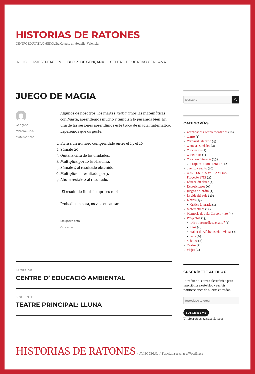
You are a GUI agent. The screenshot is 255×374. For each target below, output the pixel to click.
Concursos (194, 155)
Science (192, 241)
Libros (191, 200)
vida (193, 236)
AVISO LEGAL (148, 353)
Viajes (191, 250)
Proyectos (193, 218)
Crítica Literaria (200, 205)
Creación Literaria (199, 159)
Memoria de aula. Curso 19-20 (207, 214)
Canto (191, 137)
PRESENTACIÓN (47, 62)
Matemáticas (25, 137)
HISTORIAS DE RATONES (78, 35)
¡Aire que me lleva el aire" (207, 223)
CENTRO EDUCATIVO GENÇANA (138, 62)
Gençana (22, 125)
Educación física (198, 182)
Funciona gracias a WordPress (182, 353)
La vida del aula (197, 195)
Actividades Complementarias (207, 132)
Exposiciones (196, 186)
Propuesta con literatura (206, 164)
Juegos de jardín (198, 191)
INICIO (21, 62)
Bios (193, 227)
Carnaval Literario (199, 141)
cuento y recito (197, 168)
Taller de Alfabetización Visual (211, 232)
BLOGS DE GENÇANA (85, 62)
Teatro (191, 245)
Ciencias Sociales (198, 146)
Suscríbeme (196, 312)
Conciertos (194, 150)
